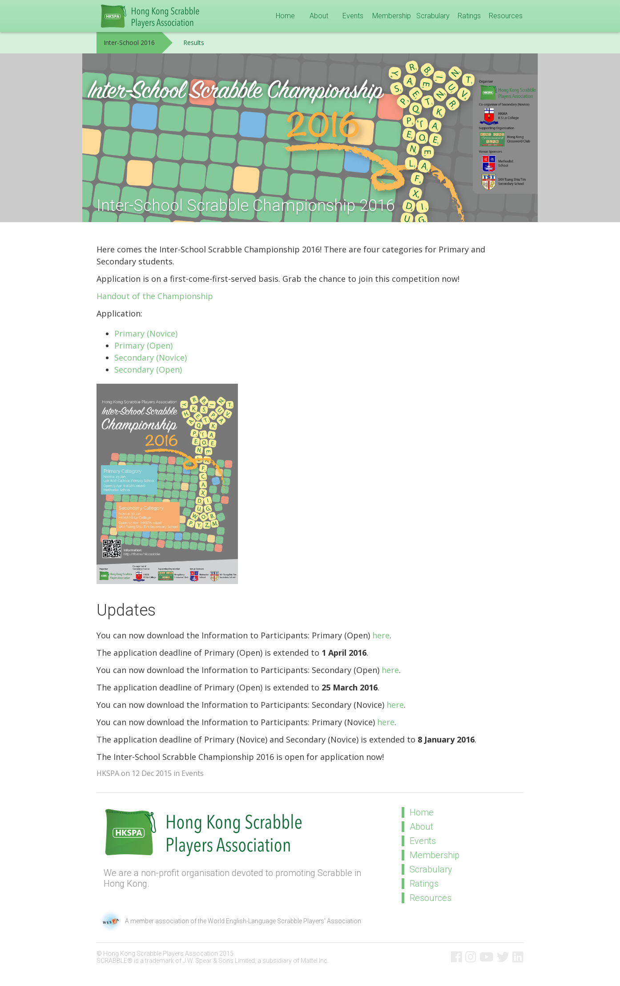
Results (193, 42)
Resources (506, 16)
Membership (391, 16)
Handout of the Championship (155, 296)
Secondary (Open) (148, 369)
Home (285, 16)
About (319, 16)
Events (352, 16)
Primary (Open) (143, 345)
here (381, 635)
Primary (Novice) (145, 333)
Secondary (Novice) (150, 357)
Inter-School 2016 (129, 42)
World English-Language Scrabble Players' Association (284, 921)
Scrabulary (433, 16)
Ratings (469, 16)
